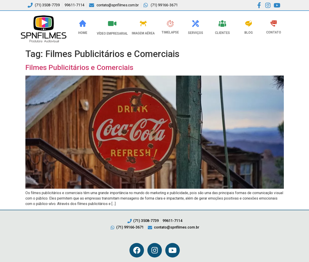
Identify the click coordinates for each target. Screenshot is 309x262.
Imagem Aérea (143, 33)
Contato (273, 32)
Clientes (222, 33)
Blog (248, 32)
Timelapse (170, 32)
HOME (82, 33)
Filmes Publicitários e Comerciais (79, 67)
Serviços (195, 33)
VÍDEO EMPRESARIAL (112, 33)
